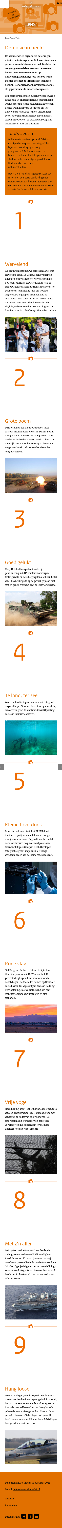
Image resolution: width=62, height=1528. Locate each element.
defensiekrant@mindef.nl (26, 1489)
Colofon (9, 1498)
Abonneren (11, 1505)
